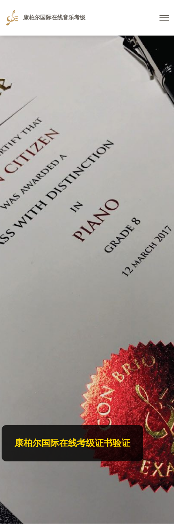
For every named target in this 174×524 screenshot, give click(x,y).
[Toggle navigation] (164, 17)
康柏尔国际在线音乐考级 (45, 17)
